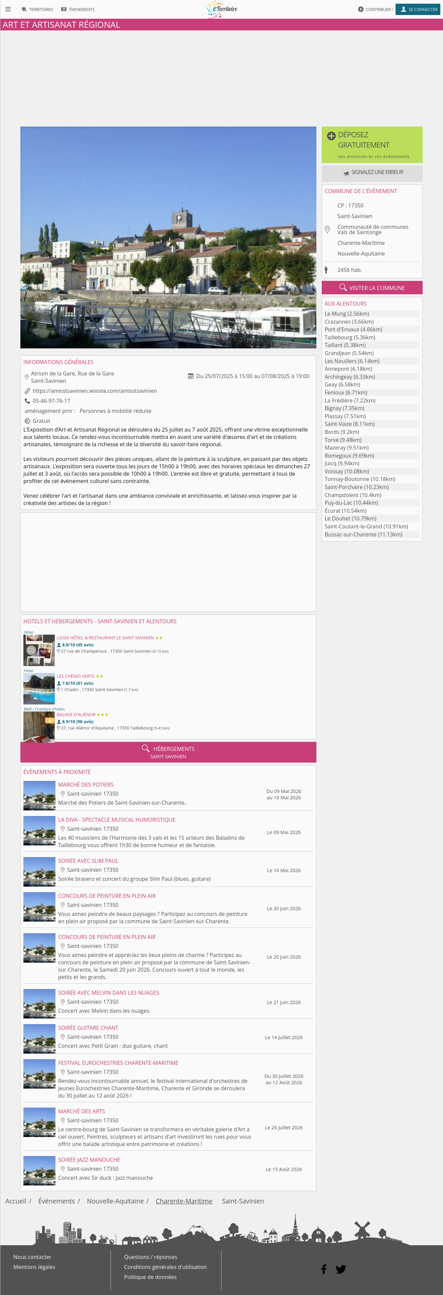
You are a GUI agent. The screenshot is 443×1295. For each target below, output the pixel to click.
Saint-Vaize (338, 424)
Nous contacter (32, 1257)
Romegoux (338, 455)
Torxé (332, 440)
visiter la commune (372, 288)
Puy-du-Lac (338, 502)
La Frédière (339, 400)
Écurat (333, 510)
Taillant (334, 345)
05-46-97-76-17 (51, 400)
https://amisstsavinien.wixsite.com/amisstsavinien (95, 390)
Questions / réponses (150, 1257)
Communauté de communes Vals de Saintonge (373, 229)
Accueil (15, 1200)
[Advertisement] (221, 77)
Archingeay (338, 376)
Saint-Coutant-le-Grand (353, 526)
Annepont (337, 368)
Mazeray (335, 447)
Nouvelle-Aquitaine (361, 253)
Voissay (334, 471)
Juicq (331, 463)
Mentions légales (34, 1267)
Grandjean (338, 353)
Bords (332, 432)
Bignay (333, 408)
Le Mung (335, 313)
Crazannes (338, 321)
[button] (372, 145)
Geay (331, 384)
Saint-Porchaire (344, 487)
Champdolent (341, 495)
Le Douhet (337, 518)
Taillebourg (338, 337)
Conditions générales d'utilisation (165, 1267)
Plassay (334, 416)
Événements (56, 1200)
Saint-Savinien (355, 216)
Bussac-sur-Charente (351, 534)
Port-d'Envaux (342, 329)
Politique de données (150, 1277)
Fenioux (334, 392)
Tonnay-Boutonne (347, 479)
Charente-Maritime (361, 243)
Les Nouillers (341, 361)
